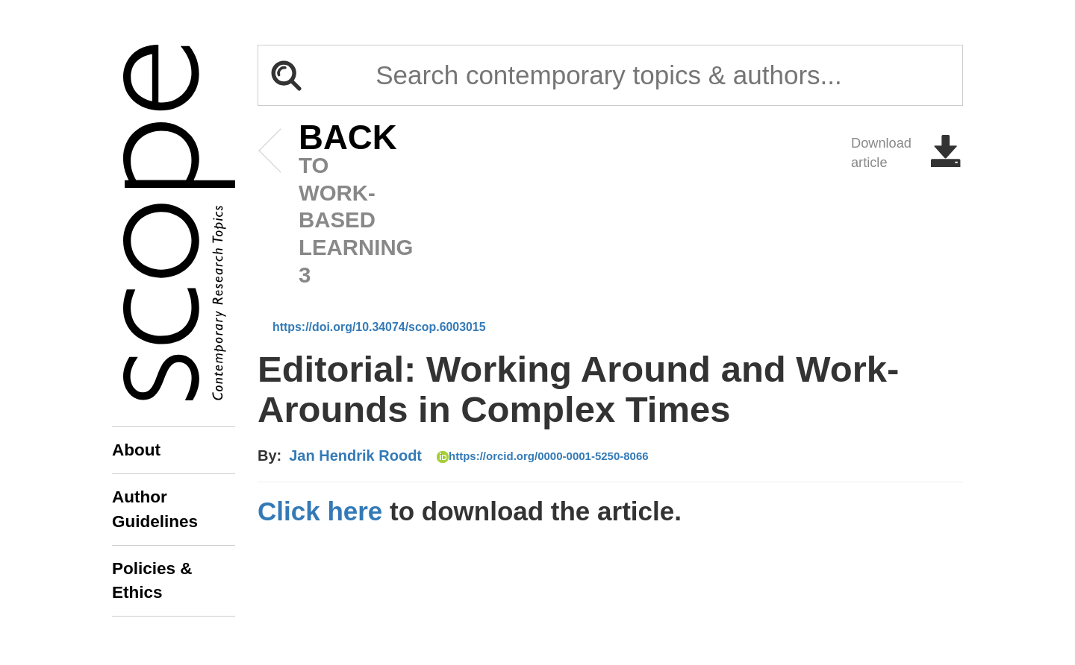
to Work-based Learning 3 (325, 206)
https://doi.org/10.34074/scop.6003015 (379, 327)
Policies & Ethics (152, 580)
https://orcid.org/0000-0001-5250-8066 (543, 456)
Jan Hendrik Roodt (355, 455)
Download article (907, 153)
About (136, 450)
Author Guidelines (155, 509)
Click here (320, 511)
